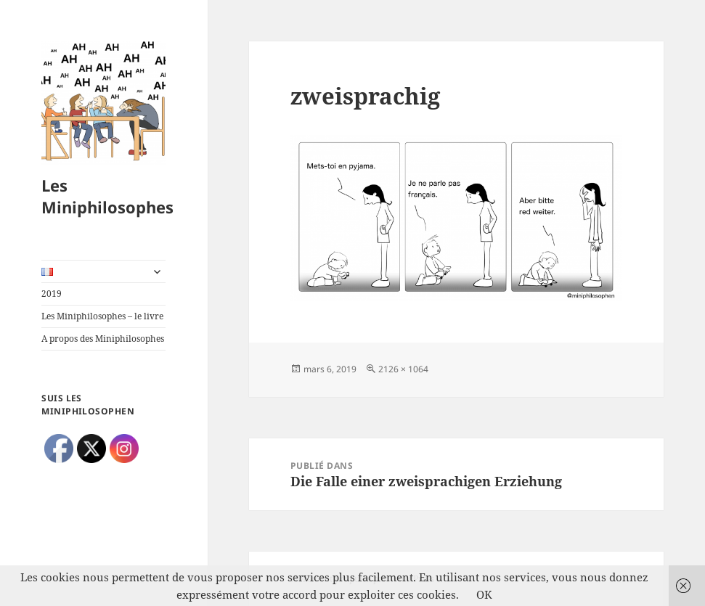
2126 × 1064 (403, 369)
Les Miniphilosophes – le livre (102, 316)
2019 (51, 293)
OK (484, 594)
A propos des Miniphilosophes (102, 338)
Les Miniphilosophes (107, 196)
